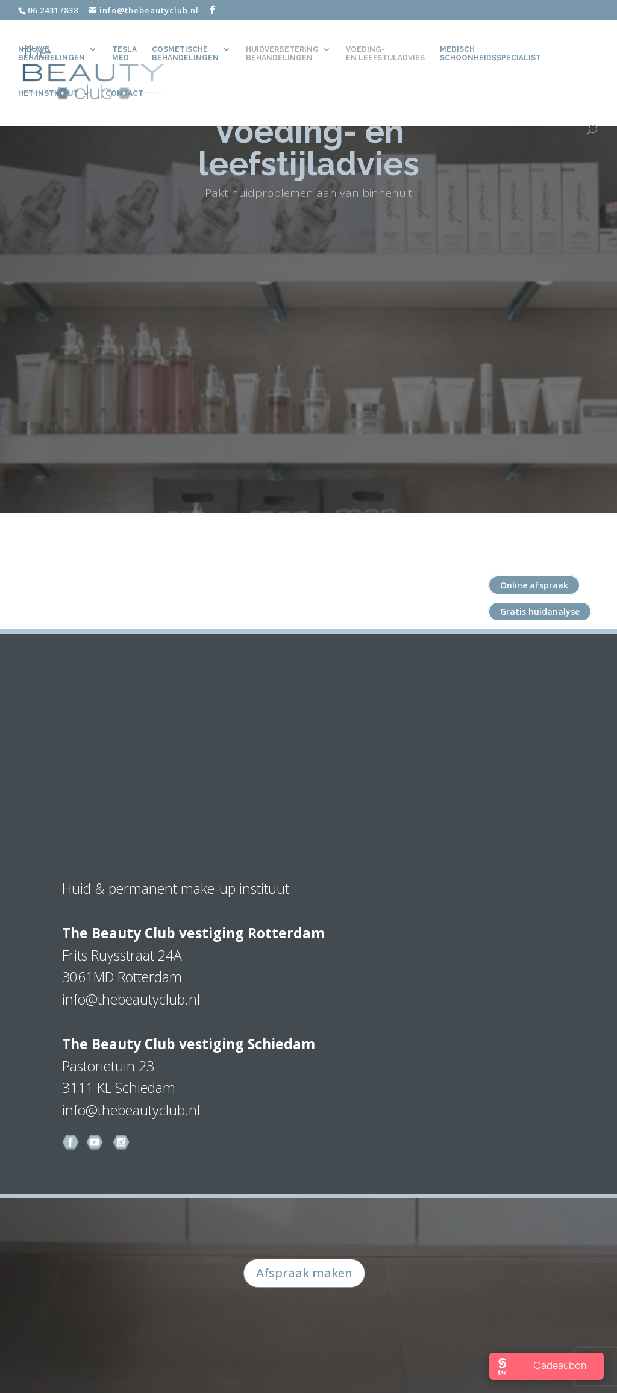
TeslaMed (124, 53)
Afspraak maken (304, 1273)
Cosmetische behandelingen (185, 53)
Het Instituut (48, 93)
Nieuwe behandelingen (51, 53)
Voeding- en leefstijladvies (385, 53)
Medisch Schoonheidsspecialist (490, 53)
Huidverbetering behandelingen (282, 53)
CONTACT (124, 93)
